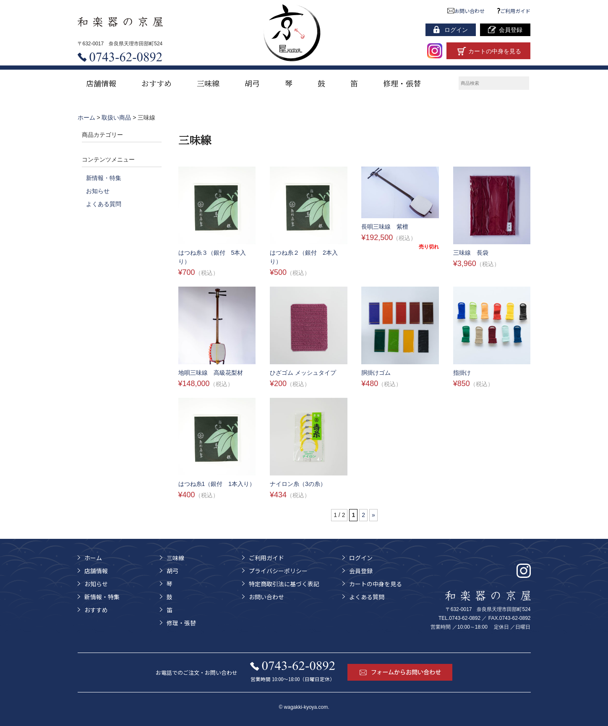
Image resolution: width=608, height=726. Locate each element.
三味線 (208, 83)
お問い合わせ (466, 10)
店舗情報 (101, 83)
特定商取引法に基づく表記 (284, 584)
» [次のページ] (373, 515)
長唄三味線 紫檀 (384, 226)
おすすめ (156, 83)
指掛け (462, 372)
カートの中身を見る (375, 584)
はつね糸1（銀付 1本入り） (217, 484)
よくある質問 (103, 204)
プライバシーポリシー (278, 571)
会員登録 (361, 571)
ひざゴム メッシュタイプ (303, 372)
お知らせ (98, 191)
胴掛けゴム (376, 372)
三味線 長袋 (470, 252)
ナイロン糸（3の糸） (298, 484)
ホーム (93, 558)
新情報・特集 (103, 178)
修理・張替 (402, 83)
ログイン (361, 558)
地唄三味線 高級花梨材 (210, 372)
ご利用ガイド (514, 10)
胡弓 (252, 83)
